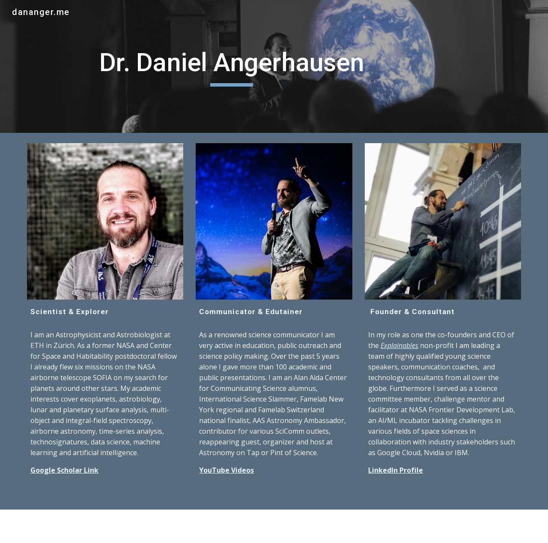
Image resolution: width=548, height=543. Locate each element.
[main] (232, 66)
